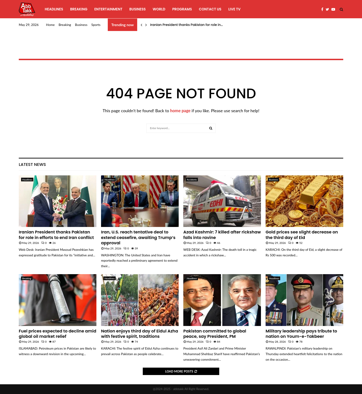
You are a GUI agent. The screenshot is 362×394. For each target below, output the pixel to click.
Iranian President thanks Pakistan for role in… (186, 24)
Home (50, 25)
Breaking (78, 9)
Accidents (192, 179)
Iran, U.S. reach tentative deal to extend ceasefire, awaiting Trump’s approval (138, 237)
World (159, 9)
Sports (95, 25)
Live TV (234, 9)
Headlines (54, 9)
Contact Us (210, 9)
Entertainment (108, 9)
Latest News (32, 164)
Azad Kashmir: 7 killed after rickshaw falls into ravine (222, 234)
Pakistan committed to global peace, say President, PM (214, 333)
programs (182, 9)
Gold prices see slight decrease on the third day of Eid (302, 234)
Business (137, 9)
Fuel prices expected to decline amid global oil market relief (57, 333)
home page (180, 110)
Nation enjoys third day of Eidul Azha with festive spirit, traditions (139, 333)
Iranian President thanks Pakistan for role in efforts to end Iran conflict (56, 234)
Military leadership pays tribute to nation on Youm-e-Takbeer (301, 333)
